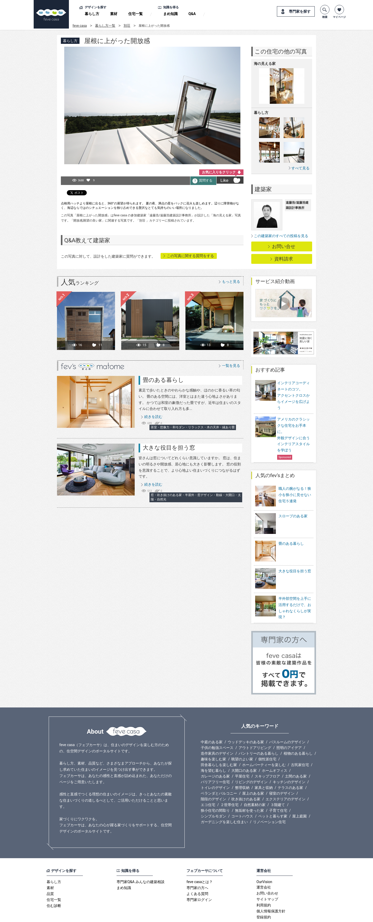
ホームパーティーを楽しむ (264, 744)
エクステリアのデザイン (285, 779)
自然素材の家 (255, 784)
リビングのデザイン (251, 762)
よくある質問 (197, 873)
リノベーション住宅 (269, 802)
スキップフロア (267, 756)
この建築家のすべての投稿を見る (281, 236)
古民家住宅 (300, 744)
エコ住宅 (208, 784)
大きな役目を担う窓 (169, 447)
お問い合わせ (267, 873)
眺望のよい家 (242, 739)
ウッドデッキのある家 (246, 722)
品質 (50, 873)
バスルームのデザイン (287, 722)
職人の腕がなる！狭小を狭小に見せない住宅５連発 (294, 494)
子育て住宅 (278, 790)
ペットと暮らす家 (272, 796)
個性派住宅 (267, 739)
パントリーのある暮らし (258, 733)
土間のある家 (296, 756)
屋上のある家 (253, 773)
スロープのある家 (292, 512)
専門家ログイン (199, 879)
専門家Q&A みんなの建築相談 (140, 861)
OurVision (264, 861)
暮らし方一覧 (105, 25)
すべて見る (300, 168)
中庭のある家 (212, 722)
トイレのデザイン (215, 767)
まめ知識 (170, 14)
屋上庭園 (299, 796)
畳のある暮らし (163, 380)
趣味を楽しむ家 (213, 739)
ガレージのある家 (215, 756)
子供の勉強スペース (217, 727)
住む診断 (54, 885)
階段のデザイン (213, 779)
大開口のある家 (244, 750)
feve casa (80, 25)
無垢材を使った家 (249, 790)
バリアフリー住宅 (215, 762)
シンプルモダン (213, 796)
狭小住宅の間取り (215, 790)
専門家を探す (300, 11)
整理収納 (242, 767)
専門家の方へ (197, 867)
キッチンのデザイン (289, 762)
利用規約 (263, 885)
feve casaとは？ (200, 861)
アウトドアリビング (255, 727)
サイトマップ (267, 879)
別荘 (127, 25)
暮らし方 (92, 14)
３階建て (277, 784)
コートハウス (242, 796)
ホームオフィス (274, 750)
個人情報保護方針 (270, 891)
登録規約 (263, 897)
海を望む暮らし (213, 750)
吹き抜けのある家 (245, 779)
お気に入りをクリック (219, 172)
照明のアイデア (289, 727)
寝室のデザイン (282, 773)
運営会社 (263, 867)
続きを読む (153, 417)
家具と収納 (264, 767)
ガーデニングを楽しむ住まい (224, 802)
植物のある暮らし (298, 733)
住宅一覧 (135, 14)
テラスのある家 (290, 767)
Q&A (192, 14)
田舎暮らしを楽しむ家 (219, 744)
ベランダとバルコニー (219, 773)
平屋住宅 (242, 756)
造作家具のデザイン (217, 733)
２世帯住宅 (229, 784)
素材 (113, 14)
